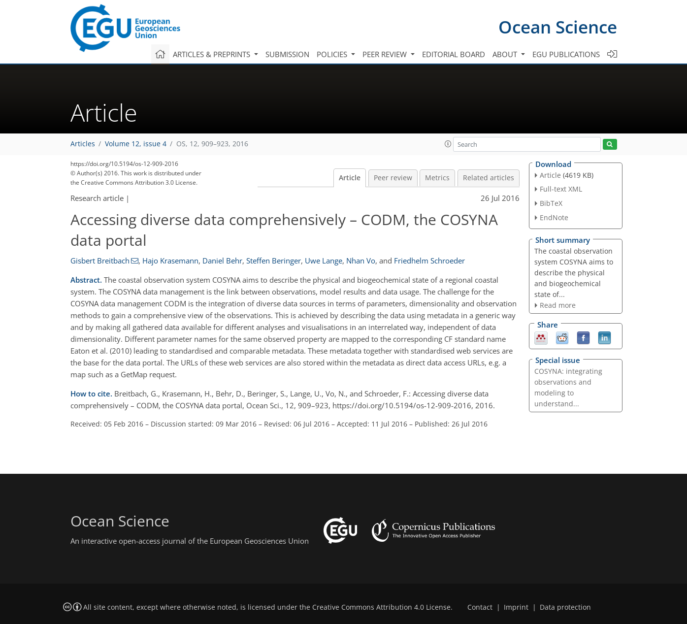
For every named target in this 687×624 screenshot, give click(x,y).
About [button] (505, 54)
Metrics (437, 177)
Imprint (516, 607)
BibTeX (551, 203)
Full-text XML (561, 189)
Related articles (488, 177)
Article (349, 177)
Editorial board (453, 54)
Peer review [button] (385, 54)
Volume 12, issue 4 (135, 143)
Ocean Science (557, 26)
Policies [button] (333, 54)
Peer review (393, 177)
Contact (479, 607)
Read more (558, 305)
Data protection (565, 607)
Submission (287, 54)
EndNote (554, 217)
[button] (448, 143)
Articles (82, 143)
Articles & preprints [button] (212, 54)
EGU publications (566, 54)
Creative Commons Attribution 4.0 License (381, 607)
